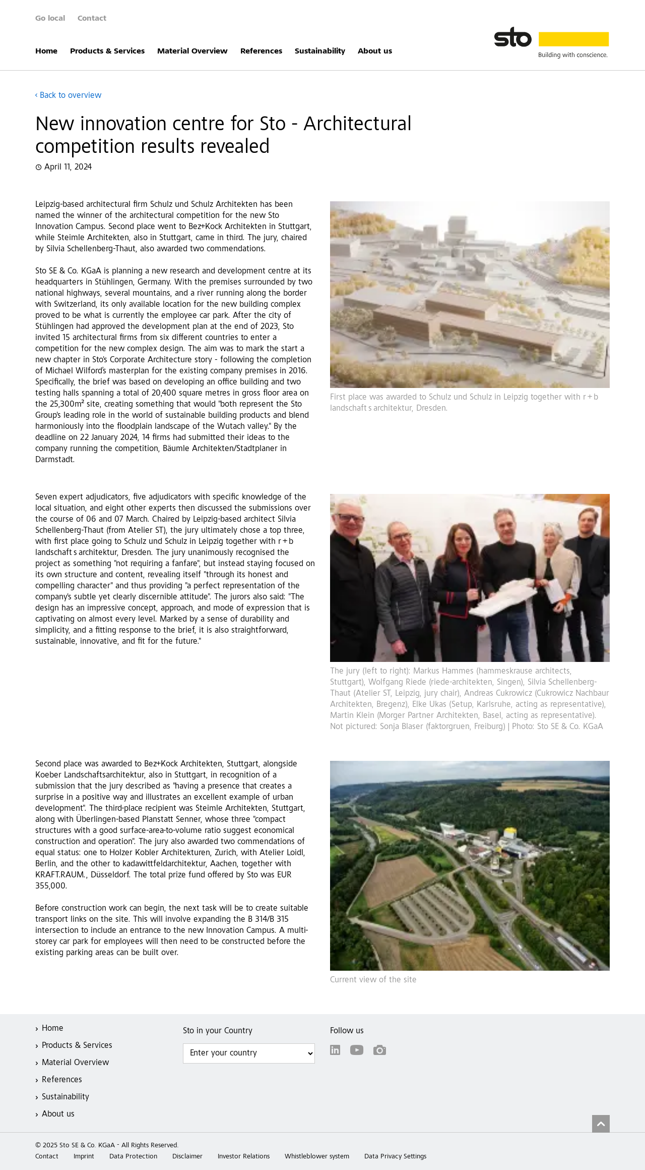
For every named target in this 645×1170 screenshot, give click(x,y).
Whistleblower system (317, 1156)
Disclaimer (187, 1156)
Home (46, 51)
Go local (50, 19)
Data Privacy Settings (395, 1156)
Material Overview (192, 51)
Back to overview (70, 96)
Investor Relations (244, 1156)
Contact (92, 19)
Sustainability (320, 51)
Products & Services (107, 51)
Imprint (84, 1156)
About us (375, 51)
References (261, 51)
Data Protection (133, 1156)
